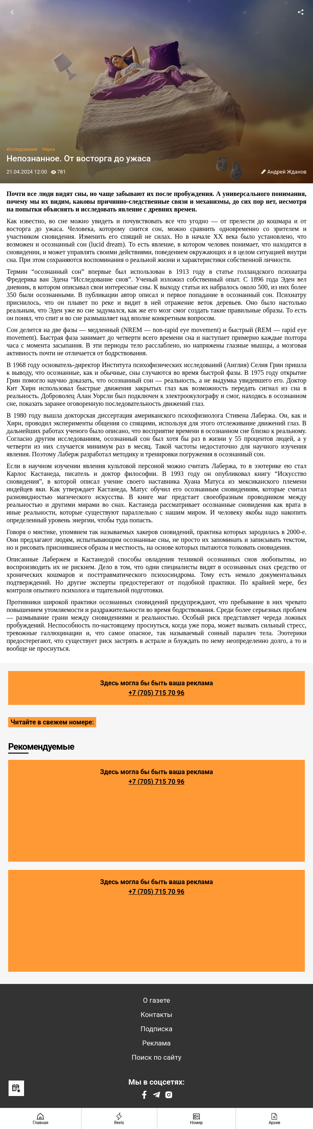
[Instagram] (169, 1096)
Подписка (156, 1029)
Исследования (22, 149)
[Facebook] (144, 1096)
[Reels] (119, 1118)
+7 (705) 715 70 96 (157, 693)
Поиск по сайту (156, 1057)
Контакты (156, 1014)
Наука (48, 149)
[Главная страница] (41, 1118)
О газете (156, 1000)
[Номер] (196, 1118)
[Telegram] (156, 1096)
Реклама (156, 1043)
